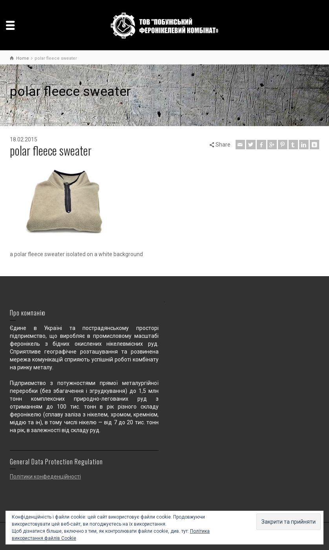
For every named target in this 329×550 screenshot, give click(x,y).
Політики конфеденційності (45, 476)
